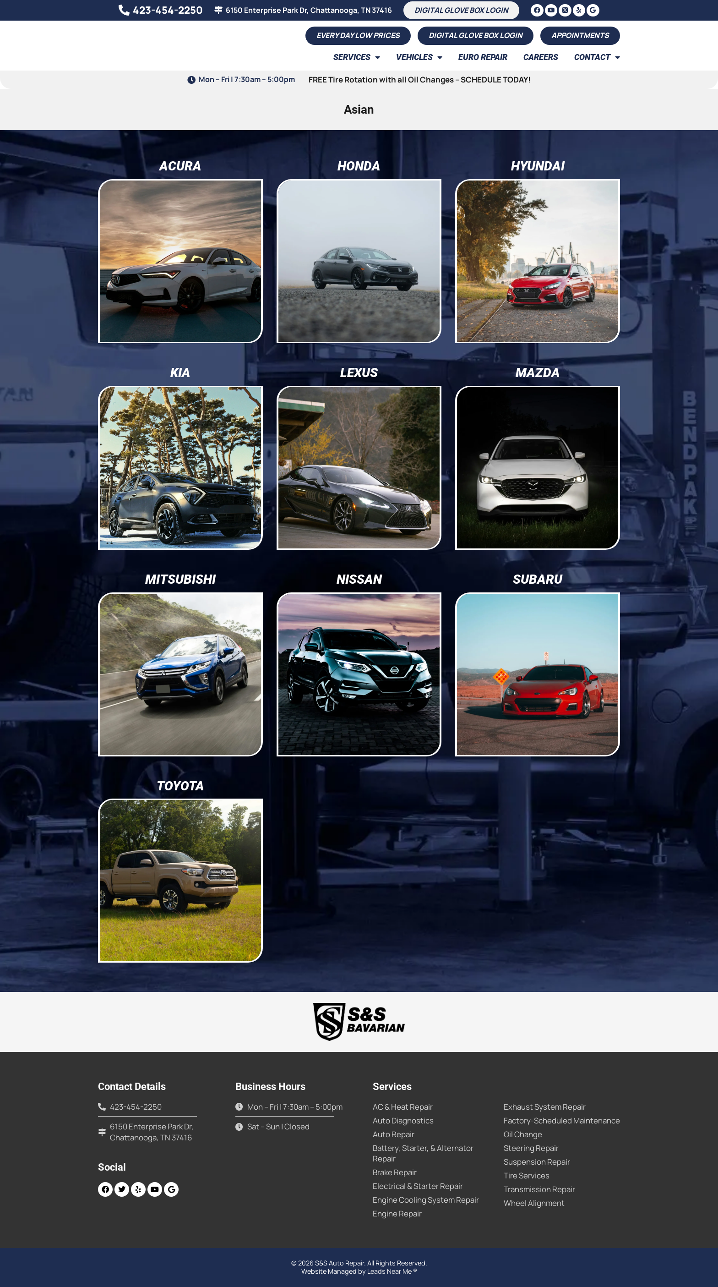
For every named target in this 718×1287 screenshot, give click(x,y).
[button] (580, 36)
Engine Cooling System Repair (426, 1199)
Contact (597, 57)
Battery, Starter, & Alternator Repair (423, 1153)
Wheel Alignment (534, 1203)
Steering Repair (531, 1148)
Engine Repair (397, 1213)
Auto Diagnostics (403, 1120)
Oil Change (523, 1134)
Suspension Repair (537, 1161)
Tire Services (526, 1175)
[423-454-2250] (123, 10)
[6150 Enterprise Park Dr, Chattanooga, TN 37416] (218, 10)
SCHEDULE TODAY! (496, 79)
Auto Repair (393, 1134)
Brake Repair (395, 1172)
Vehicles (419, 57)
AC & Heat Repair (403, 1106)
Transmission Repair (539, 1189)
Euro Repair (482, 57)
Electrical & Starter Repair (418, 1186)
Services (356, 57)
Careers (540, 57)
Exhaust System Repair (545, 1106)
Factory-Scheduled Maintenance (562, 1120)
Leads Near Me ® (392, 1271)
